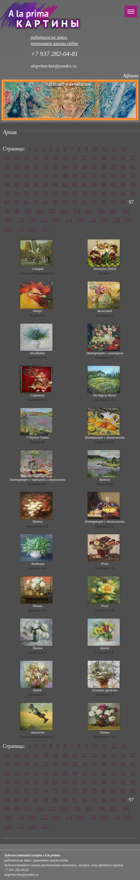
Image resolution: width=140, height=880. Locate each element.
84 (7, 202)
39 (113, 167)
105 (89, 211)
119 (128, 220)
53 (113, 175)
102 (52, 211)
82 (123, 193)
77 (74, 193)
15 (16, 158)
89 (55, 202)
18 (45, 158)
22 (84, 158)
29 (16, 167)
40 (123, 167)
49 (74, 175)
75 (55, 193)
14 (7, 158)
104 (76, 211)
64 (84, 184)
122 (32, 229)
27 (133, 158)
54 (123, 175)
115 (80, 220)
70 (7, 193)
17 (36, 158)
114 (68, 220)
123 (45, 229)
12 (113, 149)
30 (26, 167)
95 (113, 202)
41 (133, 167)
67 (113, 184)
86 (26, 202)
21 (74, 158)
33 (55, 167)
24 (103, 158)
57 (16, 184)
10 (94, 149)
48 (65, 175)
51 (94, 175)
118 (116, 220)
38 (103, 167)
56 (7, 184)
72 (26, 193)
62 (65, 184)
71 (16, 193)
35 (74, 167)
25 (113, 158)
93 (94, 202)
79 (94, 193)
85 (16, 202)
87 (36, 202)
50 (84, 175)
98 (7, 211)
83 (133, 193)
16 (26, 158)
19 (55, 158)
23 (94, 158)
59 (36, 184)
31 (36, 167)
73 (36, 193)
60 (45, 184)
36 (84, 167)
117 (104, 220)
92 (84, 202)
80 (103, 193)
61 (55, 184)
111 (32, 220)
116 (92, 220)
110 (20, 220)
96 (123, 202)
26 (123, 158)
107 (113, 211)
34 (65, 167)
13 (123, 149)
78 (84, 193)
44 (26, 175)
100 (27, 211)
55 (133, 175)
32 (45, 167)
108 (125, 211)
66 (103, 184)
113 (56, 220)
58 (26, 184)
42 (7, 175)
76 (65, 193)
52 (103, 175)
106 (101, 211)
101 (40, 211)
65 (94, 184)
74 (45, 193)
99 (16, 211)
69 (133, 184)
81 (113, 193)
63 (74, 184)
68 (123, 184)
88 (45, 202)
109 (8, 220)
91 (74, 202)
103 (64, 211)
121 (20, 229)
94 (103, 202)
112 (44, 220)
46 (45, 175)
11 (104, 149)
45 (36, 175)
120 (8, 229)
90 (65, 202)
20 (65, 158)
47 (55, 175)
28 (7, 167)
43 (16, 175)
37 (94, 167)
